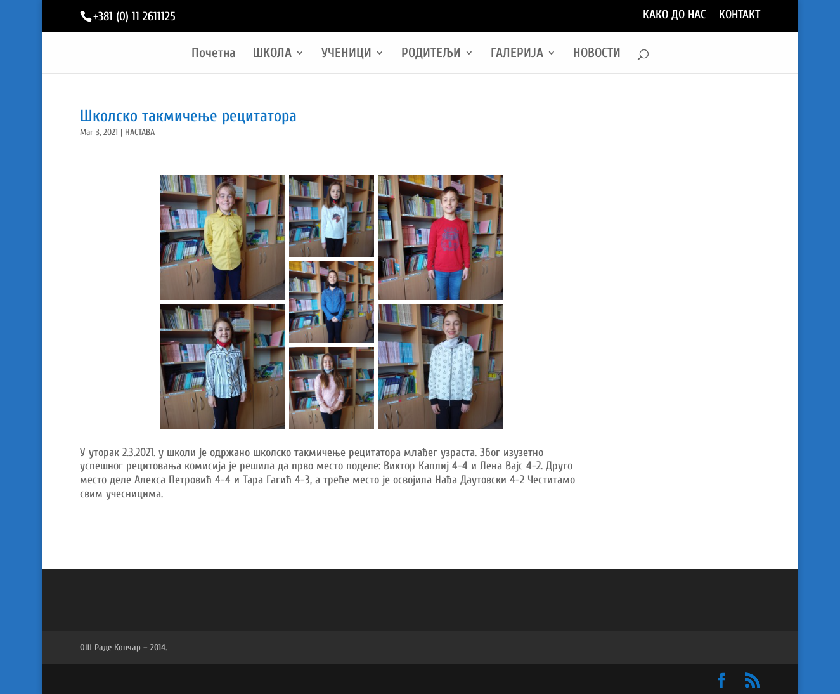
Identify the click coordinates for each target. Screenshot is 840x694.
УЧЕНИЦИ (346, 54)
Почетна (213, 54)
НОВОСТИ (597, 54)
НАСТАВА (140, 132)
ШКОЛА (272, 54)
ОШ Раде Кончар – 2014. (123, 647)
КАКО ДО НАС (674, 15)
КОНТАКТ (739, 15)
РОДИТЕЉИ (431, 54)
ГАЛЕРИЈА (517, 54)
